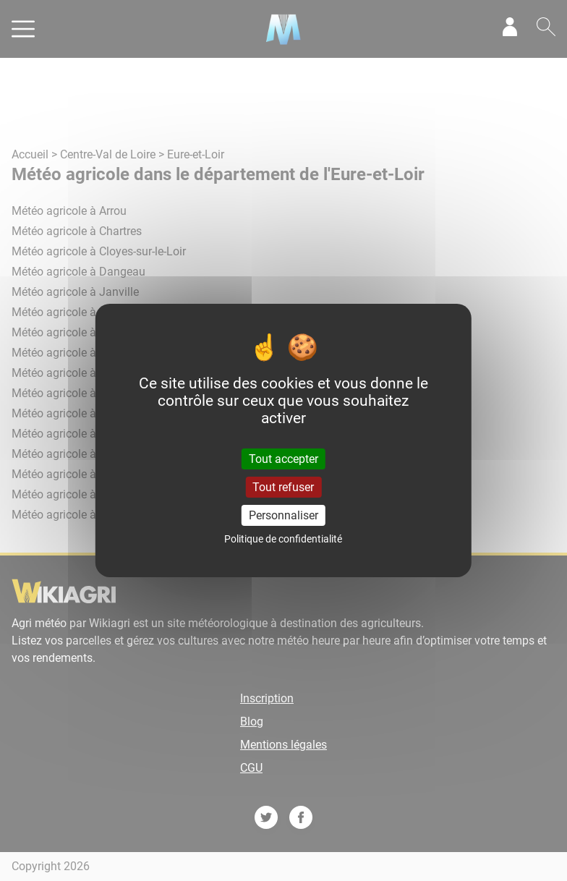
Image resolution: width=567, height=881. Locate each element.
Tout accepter (283, 458)
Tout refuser (283, 487)
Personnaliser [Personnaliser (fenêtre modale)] (283, 515)
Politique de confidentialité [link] (283, 539)
